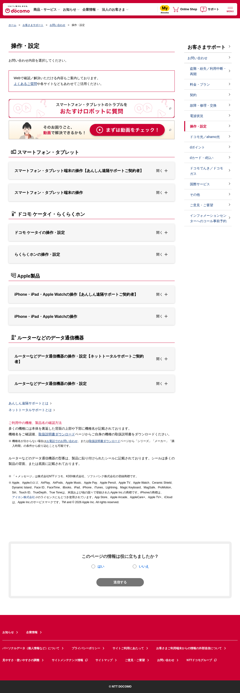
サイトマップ (104, 660)
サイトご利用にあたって (128, 648)
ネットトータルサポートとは (30, 410)
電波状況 (196, 116)
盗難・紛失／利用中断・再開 (208, 71)
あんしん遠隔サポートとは (28, 403)
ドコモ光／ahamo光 (205, 137)
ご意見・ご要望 (201, 205)
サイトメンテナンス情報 (70, 660)
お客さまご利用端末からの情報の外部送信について (189, 648)
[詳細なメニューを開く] (230, 9)
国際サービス (200, 184)
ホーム (12, 25)
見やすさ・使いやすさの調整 (20, 660)
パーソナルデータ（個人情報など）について (30, 648)
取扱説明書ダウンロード (56, 434)
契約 (193, 95)
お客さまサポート (33, 25)
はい (101, 566)
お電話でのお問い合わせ (62, 441)
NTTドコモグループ (202, 660)
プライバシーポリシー (86, 648)
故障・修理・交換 (203, 105)
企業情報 (89, 9)
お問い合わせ (57, 25)
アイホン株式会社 (23, 497)
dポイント (197, 147)
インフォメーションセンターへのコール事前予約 (208, 218)
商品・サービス (45, 9)
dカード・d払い (202, 158)
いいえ (144, 566)
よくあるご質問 (25, 84)
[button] (92, 170)
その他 (195, 195)
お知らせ (69, 9)
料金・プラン (200, 84)
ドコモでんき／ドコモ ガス (206, 171)
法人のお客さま (113, 9)
